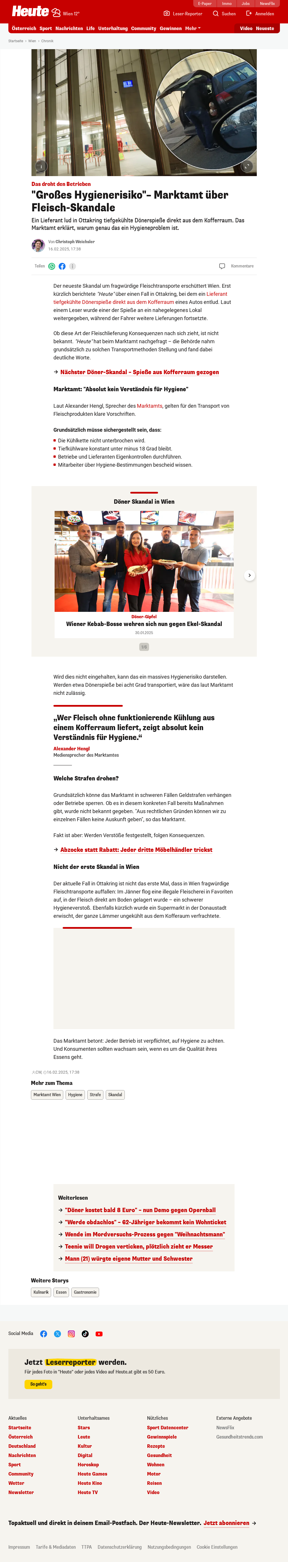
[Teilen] (72, 266)
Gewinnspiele (162, 1437)
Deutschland (22, 1446)
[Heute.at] (30, 10)
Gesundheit (159, 1455)
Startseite (15, 41)
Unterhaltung (113, 28)
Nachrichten (69, 28)
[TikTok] (85, 1333)
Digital (85, 1455)
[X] (57, 1333)
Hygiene (75, 1095)
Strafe (95, 1095)
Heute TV (88, 1492)
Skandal (115, 1095)
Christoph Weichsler (75, 242)
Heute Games (92, 1474)
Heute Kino (90, 1483)
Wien (32, 41)
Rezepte (156, 1446)
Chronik (47, 41)
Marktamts (149, 406)
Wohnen (155, 1465)
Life (90, 28)
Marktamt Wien (47, 1095)
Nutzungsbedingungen (169, 1547)
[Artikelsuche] (224, 14)
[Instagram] (71, 1333)
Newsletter (21, 1492)
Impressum (19, 1547)
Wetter (16, 1483)
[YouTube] (99, 1333)
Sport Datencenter (167, 1428)
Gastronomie (85, 1292)
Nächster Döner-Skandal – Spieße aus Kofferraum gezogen (139, 372)
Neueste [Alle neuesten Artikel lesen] (265, 28)
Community (143, 28)
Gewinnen (171, 28)
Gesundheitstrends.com (239, 1437)
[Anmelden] (260, 14)
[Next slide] (249, 575)
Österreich (24, 28)
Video (153, 1492)
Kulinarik (41, 1292)
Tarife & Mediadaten (56, 1547)
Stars (84, 1428)
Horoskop (88, 1465)
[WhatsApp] (51, 266)
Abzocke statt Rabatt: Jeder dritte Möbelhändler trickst (136, 850)
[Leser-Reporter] (182, 14)
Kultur (85, 1446)
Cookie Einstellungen (217, 1547)
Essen (61, 1292)
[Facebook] (62, 266)
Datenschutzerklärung (120, 1547)
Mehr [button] (191, 28)
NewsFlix (225, 1428)
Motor (154, 1474)
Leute (84, 1437)
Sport (46, 28)
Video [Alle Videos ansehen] (246, 28)
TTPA (86, 1547)
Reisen (154, 1483)
